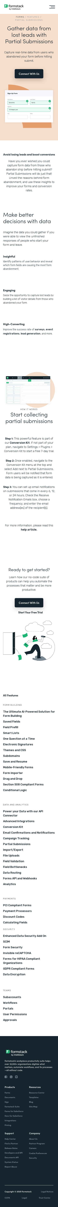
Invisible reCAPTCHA (17, 953)
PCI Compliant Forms (17, 905)
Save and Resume (15, 761)
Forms (20, 17)
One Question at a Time (19, 738)
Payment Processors (17, 911)
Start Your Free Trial (30, 612)
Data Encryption (14, 974)
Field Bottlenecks (15, 867)
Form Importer (13, 773)
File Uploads (11, 855)
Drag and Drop (12, 778)
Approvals (10, 1020)
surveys (40, 329)
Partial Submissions (16, 844)
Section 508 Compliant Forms (23, 784)
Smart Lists (11, 733)
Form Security (12, 947)
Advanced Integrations (18, 821)
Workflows (10, 1003)
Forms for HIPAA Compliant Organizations (21, 961)
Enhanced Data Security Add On (24, 936)
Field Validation (13, 861)
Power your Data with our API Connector (23, 813)
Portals (8, 1008)
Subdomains (11, 756)
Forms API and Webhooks (20, 878)
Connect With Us (29, 74)
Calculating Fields (15, 922)
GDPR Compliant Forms (18, 968)
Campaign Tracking (16, 838)
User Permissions (15, 1014)
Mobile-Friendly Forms (18, 767)
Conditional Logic (15, 790)
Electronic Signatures (18, 744)
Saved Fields (11, 721)
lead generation (30, 333)
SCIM (6, 941)
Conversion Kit (20, 442)
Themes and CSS (14, 750)
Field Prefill (10, 727)
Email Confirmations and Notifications (29, 832)
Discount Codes (13, 916)
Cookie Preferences (38, 1153)
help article (29, 529)
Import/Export (13, 850)
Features (33, 17)
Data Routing (12, 872)
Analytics (9, 884)
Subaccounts (12, 997)
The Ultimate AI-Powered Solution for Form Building (29, 714)
